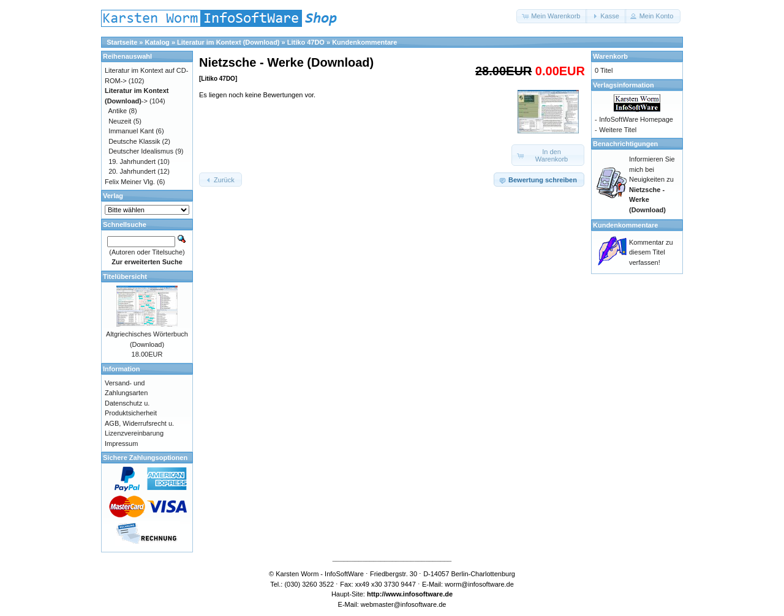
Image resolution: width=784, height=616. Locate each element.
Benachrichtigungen (625, 143)
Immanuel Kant (131, 131)
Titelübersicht (125, 276)
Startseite (122, 42)
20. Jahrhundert (132, 171)
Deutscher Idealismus (140, 151)
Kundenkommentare (364, 42)
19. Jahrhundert (132, 161)
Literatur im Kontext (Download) (228, 42)
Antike (117, 110)
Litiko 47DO (306, 42)
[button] (551, 16)
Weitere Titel (617, 129)
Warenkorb (610, 56)
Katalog (157, 42)
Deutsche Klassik (134, 141)
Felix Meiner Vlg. (130, 181)
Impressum (121, 443)
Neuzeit (119, 121)
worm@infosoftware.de (479, 584)
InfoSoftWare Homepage (636, 119)
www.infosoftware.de (419, 594)
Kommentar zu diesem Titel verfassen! (651, 252)
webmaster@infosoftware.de (404, 604)
